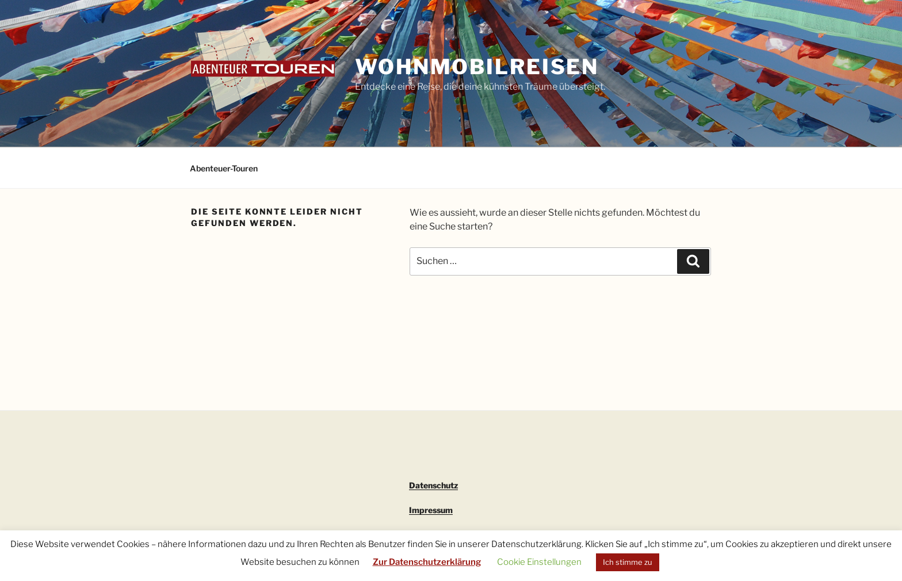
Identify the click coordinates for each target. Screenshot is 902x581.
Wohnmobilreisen (477, 66)
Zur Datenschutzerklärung (427, 562)
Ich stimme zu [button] (627, 562)
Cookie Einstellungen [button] (539, 562)
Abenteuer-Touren (224, 168)
